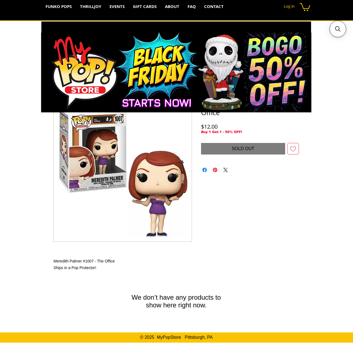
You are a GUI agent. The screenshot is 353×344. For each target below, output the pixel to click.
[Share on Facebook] (204, 170)
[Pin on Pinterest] (215, 170)
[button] (305, 6)
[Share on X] (225, 170)
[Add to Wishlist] (293, 149)
